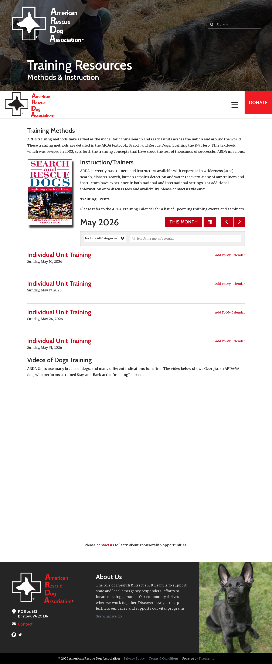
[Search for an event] (185, 238)
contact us (105, 545)
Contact (25, 624)
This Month (183, 222)
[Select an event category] (105, 238)
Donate (256, 105)
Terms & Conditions (163, 658)
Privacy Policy (134, 658)
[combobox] (234, 24)
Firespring (207, 658)
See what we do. (109, 616)
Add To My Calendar (230, 255)
